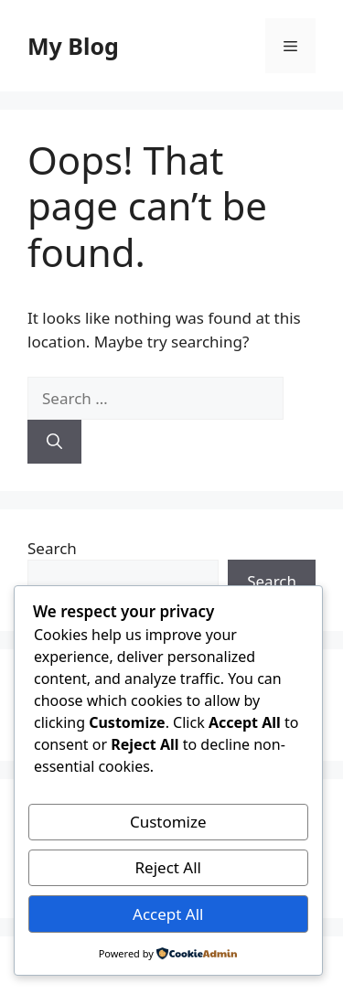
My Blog (73, 45)
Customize (168, 821)
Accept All (168, 914)
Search (52, 548)
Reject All (168, 867)
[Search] (54, 442)
